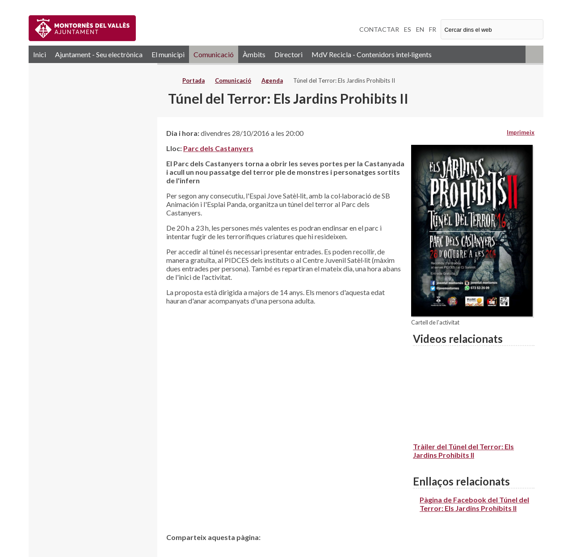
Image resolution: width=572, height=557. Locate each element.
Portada (193, 80)
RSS (534, 54)
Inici (39, 54)
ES (407, 29)
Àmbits (254, 54)
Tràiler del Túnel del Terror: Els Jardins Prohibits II (463, 450)
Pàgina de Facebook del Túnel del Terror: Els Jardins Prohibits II (474, 503)
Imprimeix (520, 132)
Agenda (272, 80)
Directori (288, 54)
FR (432, 29)
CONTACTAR (379, 29)
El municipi (168, 54)
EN (420, 29)
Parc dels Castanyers (218, 148)
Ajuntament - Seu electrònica (99, 54)
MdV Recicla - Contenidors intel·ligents (371, 54)
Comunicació (213, 54)
